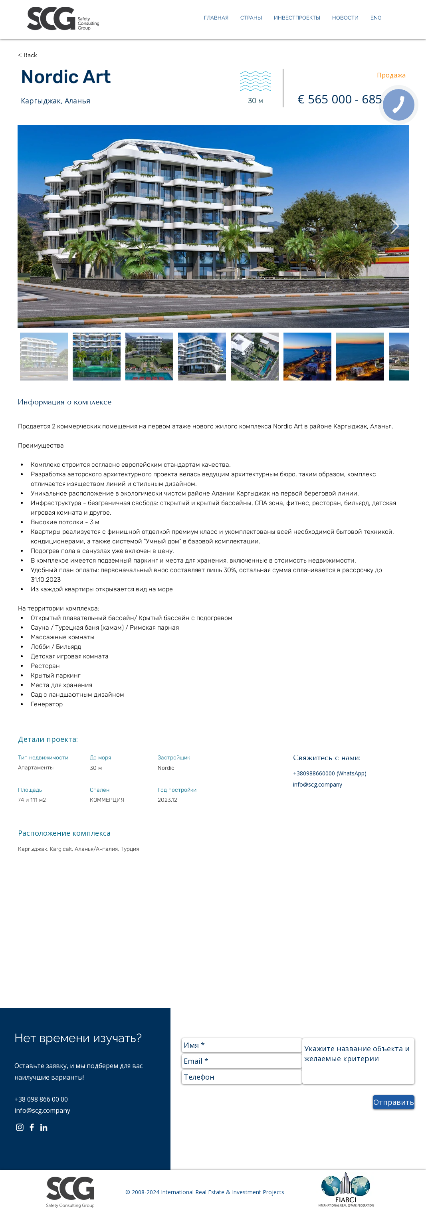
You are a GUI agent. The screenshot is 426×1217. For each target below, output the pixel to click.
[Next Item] (395, 226)
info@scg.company (317, 784)
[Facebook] (32, 1127)
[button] (45, 55)
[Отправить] (393, 1102)
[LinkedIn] (44, 1127)
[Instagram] (20, 1127)
